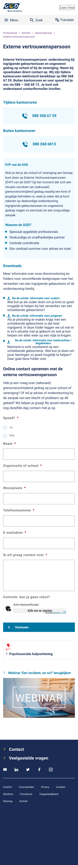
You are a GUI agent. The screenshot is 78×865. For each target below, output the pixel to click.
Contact (16, 749)
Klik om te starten (40, 610)
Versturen (21, 627)
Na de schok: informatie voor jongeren (37, 315)
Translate (64, 20)
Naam (9, 443)
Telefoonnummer (19, 510)
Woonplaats (14, 488)
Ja (10, 427)
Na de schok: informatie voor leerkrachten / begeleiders (43, 342)
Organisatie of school (22, 465)
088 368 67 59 (39, 116)
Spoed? (11, 418)
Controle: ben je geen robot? (26, 597)
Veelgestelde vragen (28, 758)
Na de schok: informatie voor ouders (36, 298)
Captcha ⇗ (53, 612)
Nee (12, 435)
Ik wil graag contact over (25, 555)
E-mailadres (14, 532)
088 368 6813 (39, 144)
